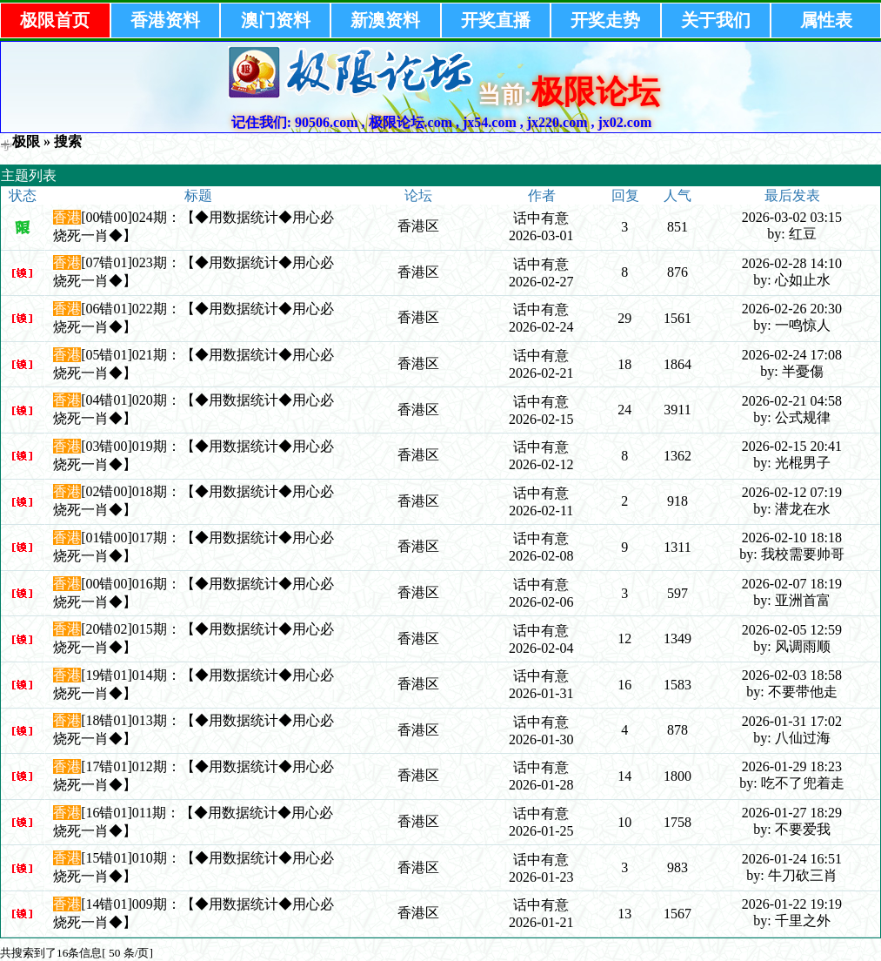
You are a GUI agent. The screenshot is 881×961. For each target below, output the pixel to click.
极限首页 (55, 20)
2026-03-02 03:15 (792, 217)
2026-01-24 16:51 (792, 858)
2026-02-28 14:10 (792, 263)
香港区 (418, 225)
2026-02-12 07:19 (792, 492)
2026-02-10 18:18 (792, 537)
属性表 (826, 20)
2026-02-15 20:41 (792, 446)
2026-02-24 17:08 (792, 354)
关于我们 (716, 20)
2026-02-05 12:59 (792, 629)
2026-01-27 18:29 (792, 812)
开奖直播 (496, 20)
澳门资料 (275, 20)
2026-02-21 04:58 (792, 400)
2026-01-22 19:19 (792, 904)
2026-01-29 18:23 (792, 766)
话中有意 (541, 218)
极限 (26, 141)
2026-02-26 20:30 (792, 308)
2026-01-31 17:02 (792, 721)
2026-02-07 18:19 (792, 583)
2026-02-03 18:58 (792, 675)
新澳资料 (385, 20)
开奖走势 (605, 20)
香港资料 (165, 20)
